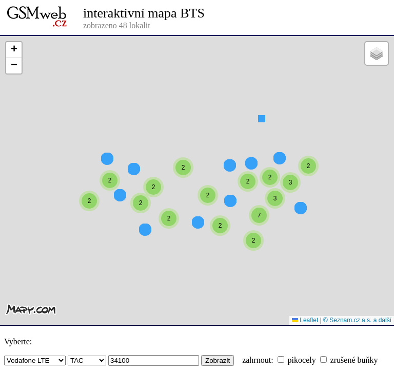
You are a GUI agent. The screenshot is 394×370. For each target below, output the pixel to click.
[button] (261, 137)
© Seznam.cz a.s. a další (357, 320)
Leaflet (305, 320)
